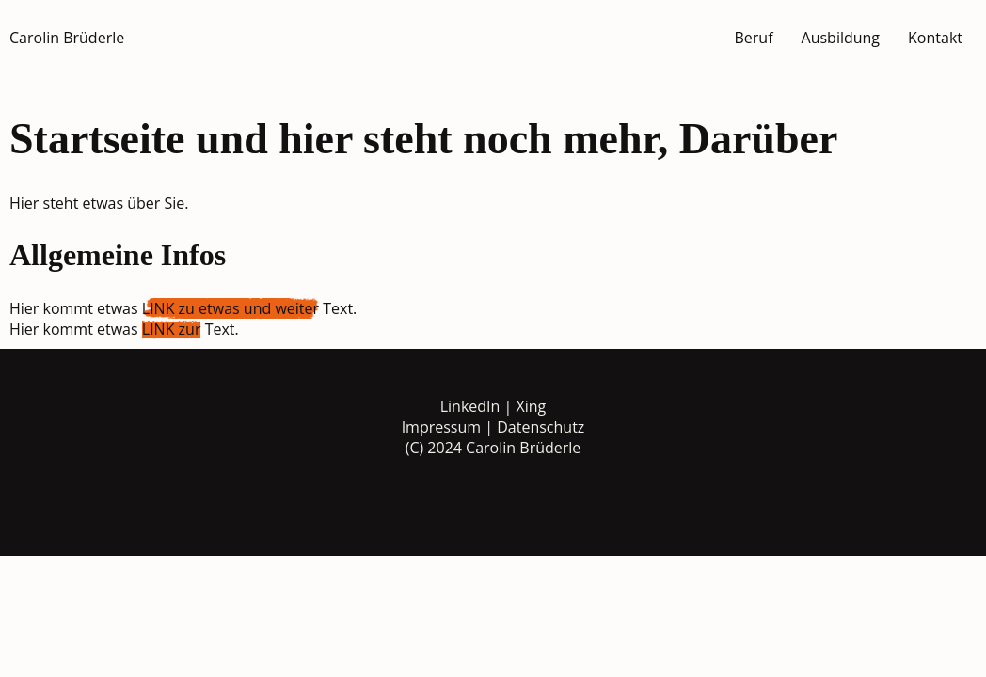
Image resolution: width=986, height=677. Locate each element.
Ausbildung (841, 37)
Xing (532, 406)
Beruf (753, 37)
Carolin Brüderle (66, 37)
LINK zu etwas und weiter (230, 308)
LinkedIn (470, 406)
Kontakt (935, 37)
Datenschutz (540, 427)
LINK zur (171, 329)
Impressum (441, 427)
